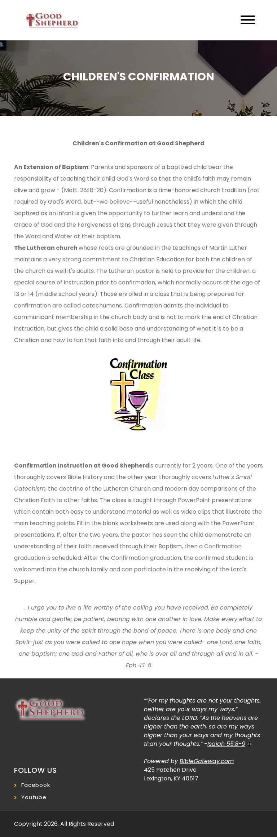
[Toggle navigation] (247, 20)
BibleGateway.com (207, 761)
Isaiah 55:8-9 (226, 744)
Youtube (34, 797)
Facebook (35, 785)
